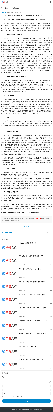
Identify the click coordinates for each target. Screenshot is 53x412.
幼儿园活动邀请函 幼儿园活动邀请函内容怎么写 (33, 334)
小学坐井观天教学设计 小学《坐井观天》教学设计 (34, 308)
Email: (5, 389)
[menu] (50, 2)
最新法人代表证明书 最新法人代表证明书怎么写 (33, 295)
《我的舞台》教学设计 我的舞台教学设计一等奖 (33, 321)
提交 (26, 401)
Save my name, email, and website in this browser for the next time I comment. (21, 396)
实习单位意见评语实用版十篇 (27, 346)
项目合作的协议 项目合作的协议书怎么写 (31, 269)
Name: (5, 386)
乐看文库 (19, 409)
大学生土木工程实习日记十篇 (27, 243)
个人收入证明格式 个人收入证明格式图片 (31, 359)
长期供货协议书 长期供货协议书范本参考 (31, 256)
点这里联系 (38, 218)
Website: (5, 393)
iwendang (3, 12)
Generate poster (7, 232)
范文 (20, 12)
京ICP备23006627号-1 (38, 409)
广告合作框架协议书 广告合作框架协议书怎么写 (33, 282)
